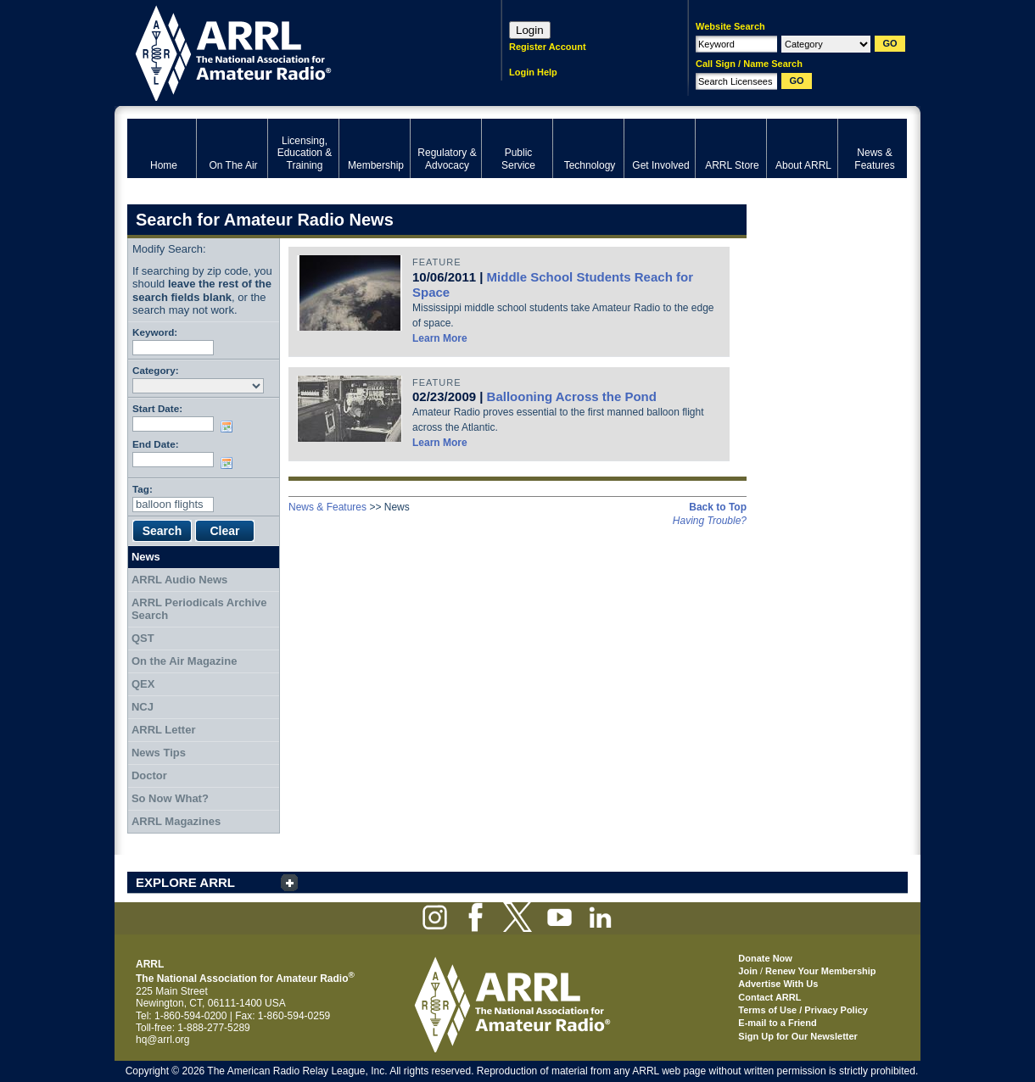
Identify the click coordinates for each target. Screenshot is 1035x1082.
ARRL (292, 51)
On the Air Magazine (184, 661)
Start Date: (157, 408)
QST (142, 638)
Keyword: (154, 331)
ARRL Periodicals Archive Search (199, 609)
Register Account (547, 47)
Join (748, 971)
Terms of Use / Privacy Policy (803, 1010)
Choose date (230, 427)
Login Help (533, 72)
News (145, 556)
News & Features (327, 507)
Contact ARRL (769, 997)
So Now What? (170, 798)
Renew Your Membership (820, 971)
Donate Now (765, 958)
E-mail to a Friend (777, 1023)
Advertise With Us (778, 984)
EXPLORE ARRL (185, 882)
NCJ (142, 706)
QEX (142, 684)
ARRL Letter (163, 729)
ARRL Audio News (179, 579)
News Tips (158, 752)
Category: (155, 370)
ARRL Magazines (176, 821)
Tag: (142, 488)
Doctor (149, 775)
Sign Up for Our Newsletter (798, 1036)
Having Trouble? (710, 521)
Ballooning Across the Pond (572, 396)
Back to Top (718, 507)
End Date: (155, 443)
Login (530, 30)
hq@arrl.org (163, 1040)
